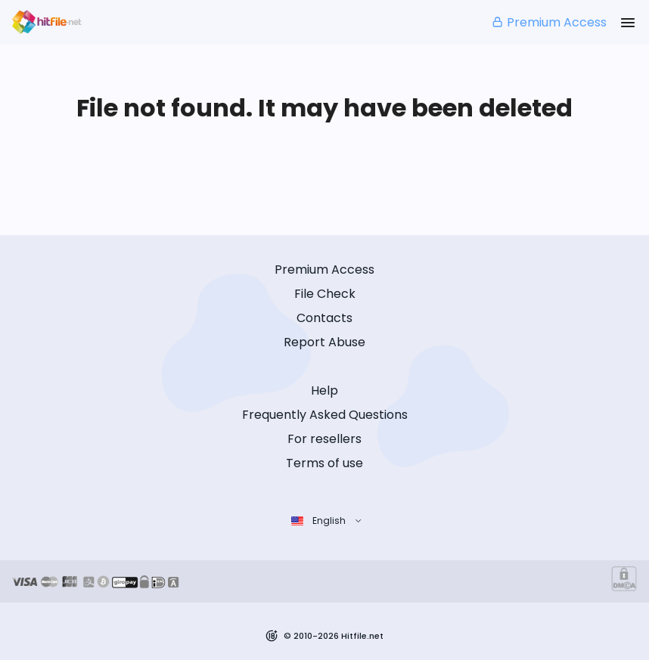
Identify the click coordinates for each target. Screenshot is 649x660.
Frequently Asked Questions (325, 414)
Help (324, 390)
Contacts (324, 318)
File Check (325, 293)
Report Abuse (324, 342)
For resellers (324, 439)
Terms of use (324, 463)
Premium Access (549, 22)
